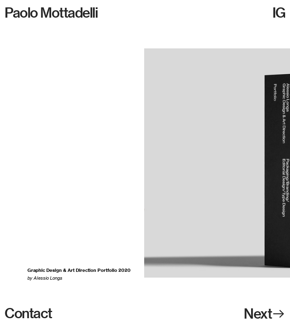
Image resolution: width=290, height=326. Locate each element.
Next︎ (264, 313)
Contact (28, 313)
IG (278, 12)
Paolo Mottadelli (52, 12)
